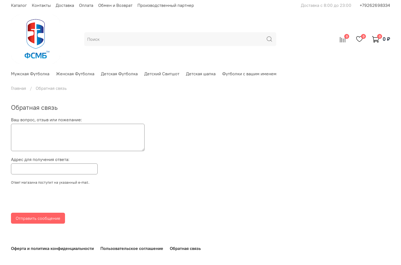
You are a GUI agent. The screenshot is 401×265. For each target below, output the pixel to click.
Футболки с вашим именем (249, 73)
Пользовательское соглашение (131, 248)
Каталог (19, 5)
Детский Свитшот (161, 73)
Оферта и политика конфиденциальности (52, 248)
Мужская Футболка (30, 73)
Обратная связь (185, 248)
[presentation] (52, 200)
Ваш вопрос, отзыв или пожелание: (46, 119)
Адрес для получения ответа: (40, 159)
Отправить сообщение (38, 218)
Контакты (41, 5)
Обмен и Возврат (115, 5)
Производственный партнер (165, 5)
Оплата (86, 5)
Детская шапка (201, 73)
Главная (18, 88)
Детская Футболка (119, 73)
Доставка (65, 5)
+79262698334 (375, 5)
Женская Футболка (75, 73)
